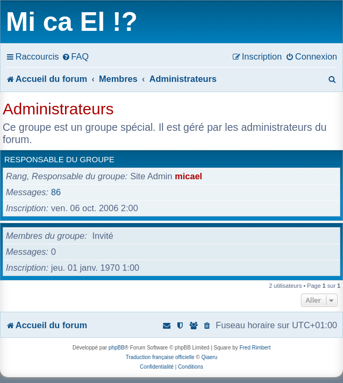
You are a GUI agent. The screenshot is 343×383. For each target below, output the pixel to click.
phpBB (117, 348)
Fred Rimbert (255, 348)
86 (56, 192)
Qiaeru (209, 357)
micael (188, 176)
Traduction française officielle (160, 357)
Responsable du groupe (59, 159)
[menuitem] (75, 56)
